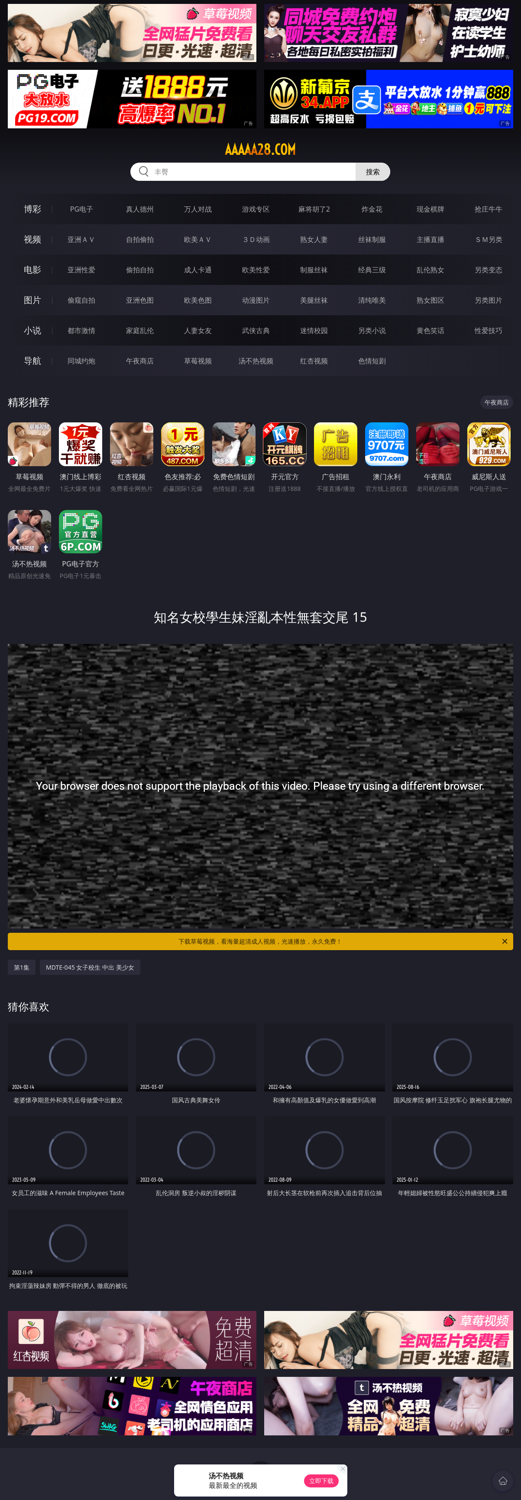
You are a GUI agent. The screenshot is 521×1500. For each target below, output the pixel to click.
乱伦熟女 (430, 270)
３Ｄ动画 (256, 239)
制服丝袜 (314, 270)
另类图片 (488, 300)
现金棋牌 (430, 209)
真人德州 (140, 209)
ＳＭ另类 (488, 239)
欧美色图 (198, 300)
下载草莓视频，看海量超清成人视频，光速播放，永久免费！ (343, 941)
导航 (32, 360)
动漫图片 (256, 300)
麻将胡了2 (314, 209)
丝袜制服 (372, 239)
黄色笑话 (430, 330)
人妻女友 (198, 330)
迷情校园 (314, 330)
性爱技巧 (488, 330)
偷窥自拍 (81, 300)
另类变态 (488, 270)
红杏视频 (314, 361)
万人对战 (198, 209)
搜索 (373, 171)
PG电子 (81, 209)
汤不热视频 (256, 361)
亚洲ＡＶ (81, 239)
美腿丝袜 (314, 300)
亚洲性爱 (81, 270)
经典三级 (372, 270)
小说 (32, 330)
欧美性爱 (256, 270)
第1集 (21, 967)
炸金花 (372, 209)
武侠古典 (256, 330)
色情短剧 (372, 361)
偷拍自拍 (140, 270)
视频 (32, 239)
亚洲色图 (140, 300)
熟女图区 (430, 300)
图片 (32, 300)
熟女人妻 (314, 239)
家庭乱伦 (140, 330)
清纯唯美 (372, 300)
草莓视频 (198, 361)
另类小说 (372, 330)
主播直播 (430, 239)
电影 (32, 269)
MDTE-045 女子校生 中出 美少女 (90, 967)
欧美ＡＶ (198, 239)
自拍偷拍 (140, 239)
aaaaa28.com (260, 149)
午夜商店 (140, 361)
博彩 (32, 209)
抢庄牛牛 (488, 209)
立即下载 (321, 1481)
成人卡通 (198, 270)
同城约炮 (81, 361)
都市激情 (81, 330)
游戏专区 (256, 209)
